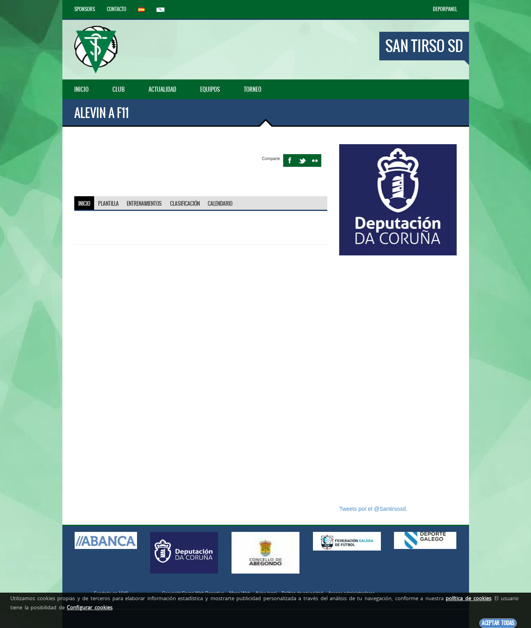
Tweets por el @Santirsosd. (373, 509)
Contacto (116, 9)
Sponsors (84, 9)
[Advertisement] (398, 380)
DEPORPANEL (445, 9)
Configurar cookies (89, 607)
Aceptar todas (498, 623)
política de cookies (468, 598)
